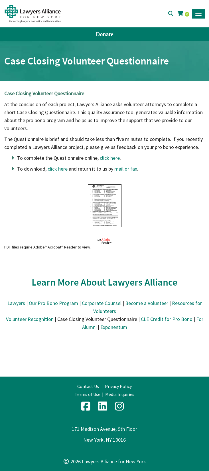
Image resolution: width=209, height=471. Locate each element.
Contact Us (88, 386)
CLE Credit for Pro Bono (166, 319)
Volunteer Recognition (30, 319)
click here (110, 158)
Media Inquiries (119, 394)
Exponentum (113, 327)
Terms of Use (87, 394)
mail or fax (125, 168)
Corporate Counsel (101, 303)
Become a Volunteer (146, 303)
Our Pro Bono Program (53, 303)
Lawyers (16, 303)
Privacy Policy (118, 386)
